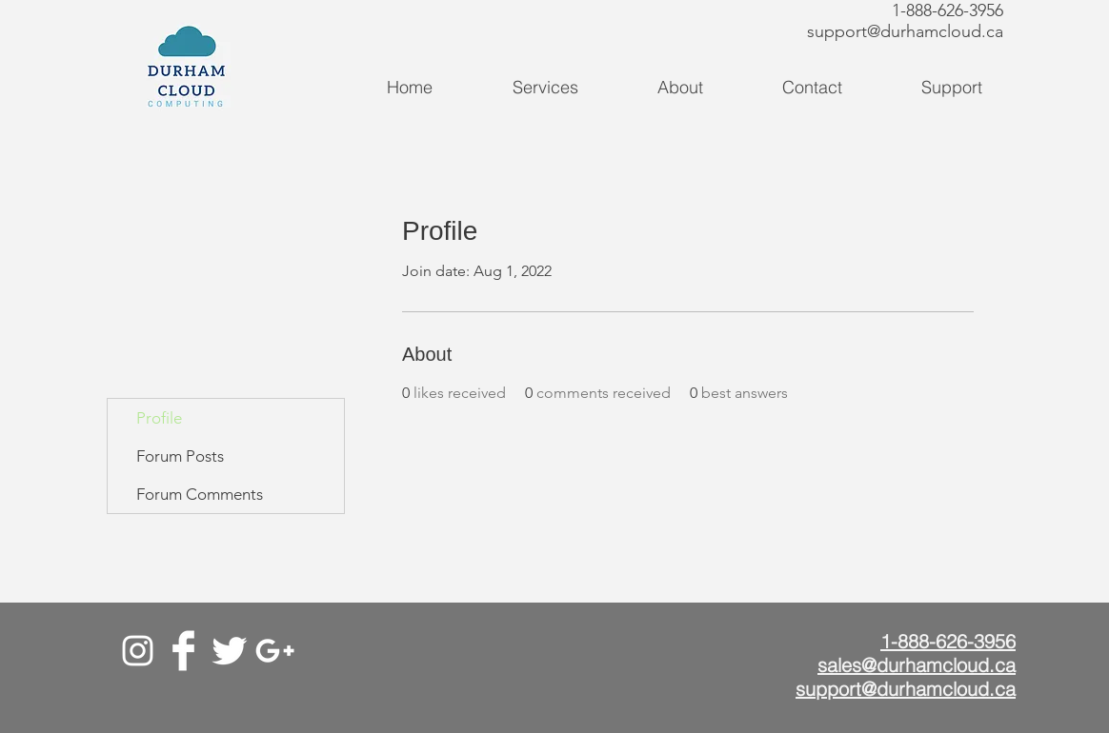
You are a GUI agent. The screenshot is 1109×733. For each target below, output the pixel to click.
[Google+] (274, 650)
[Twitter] (229, 650)
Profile (159, 417)
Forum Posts (180, 456)
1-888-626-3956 (947, 10)
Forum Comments (199, 494)
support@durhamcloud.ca (905, 31)
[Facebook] (183, 650)
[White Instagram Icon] (137, 650)
